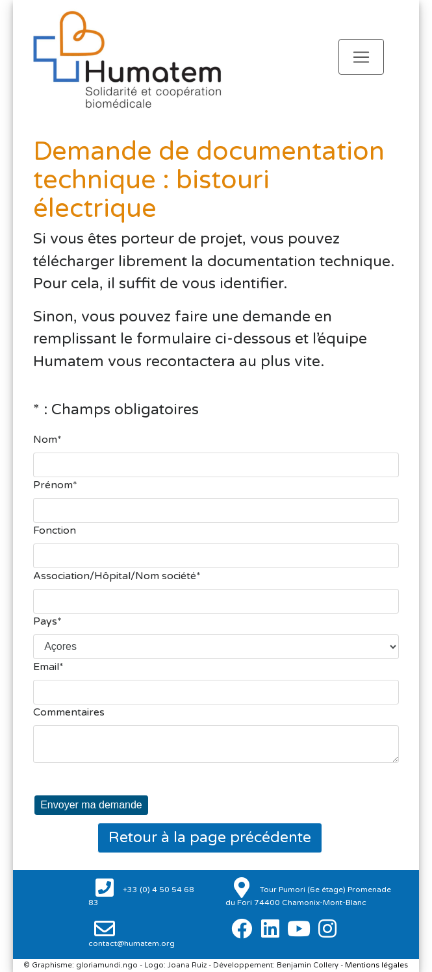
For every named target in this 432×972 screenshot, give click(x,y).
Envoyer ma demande (91, 804)
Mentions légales (376, 965)
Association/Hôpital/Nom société (114, 575)
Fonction (54, 530)
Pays (45, 621)
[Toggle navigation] (361, 57)
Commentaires (69, 712)
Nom (45, 439)
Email (46, 666)
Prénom (53, 485)
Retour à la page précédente (209, 838)
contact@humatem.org (131, 943)
